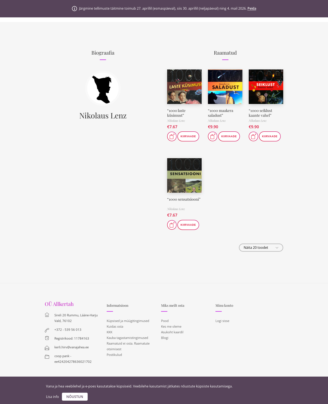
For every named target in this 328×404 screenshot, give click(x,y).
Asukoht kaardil (172, 332)
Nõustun (74, 396)
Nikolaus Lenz (103, 115)
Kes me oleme (171, 326)
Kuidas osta (115, 326)
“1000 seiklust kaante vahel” (260, 113)
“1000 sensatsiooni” (183, 199)
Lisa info (52, 396)
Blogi (164, 338)
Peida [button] (251, 8)
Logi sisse (222, 321)
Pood (165, 321)
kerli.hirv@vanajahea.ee (71, 347)
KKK (109, 332)
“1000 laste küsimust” (176, 113)
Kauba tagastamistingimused (127, 338)
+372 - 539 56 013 (67, 329)
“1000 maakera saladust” (220, 113)
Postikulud (114, 355)
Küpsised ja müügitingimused (128, 321)
